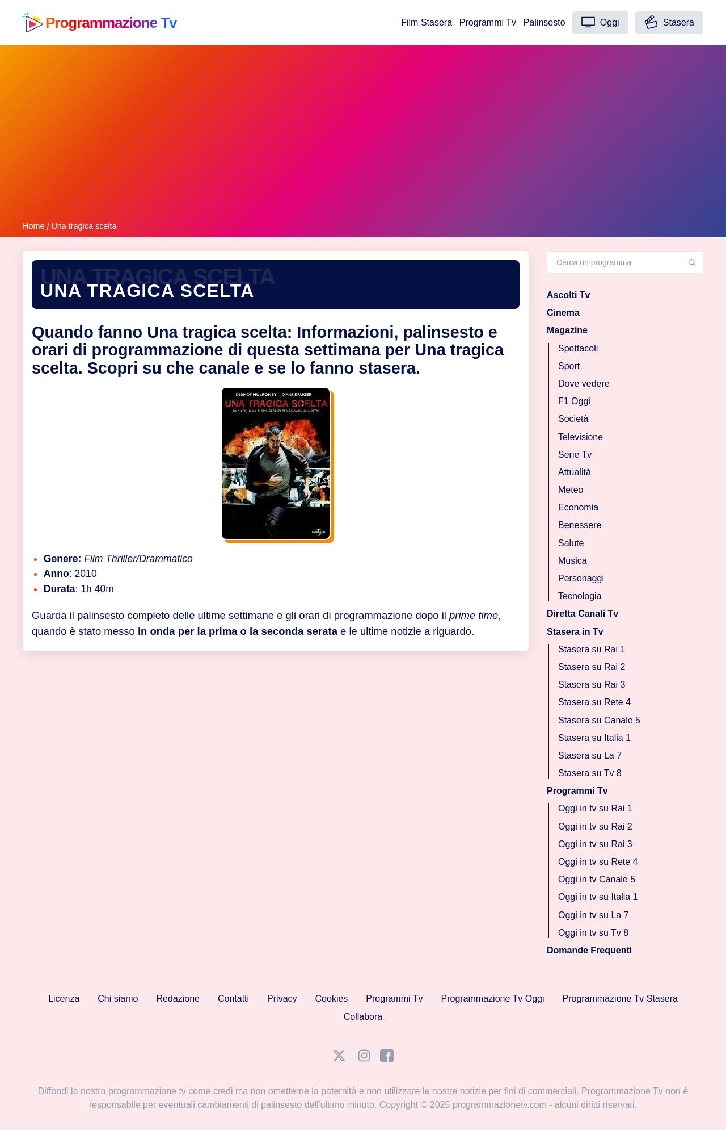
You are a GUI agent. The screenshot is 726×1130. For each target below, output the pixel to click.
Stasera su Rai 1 (591, 649)
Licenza (63, 998)
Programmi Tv (487, 22)
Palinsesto (544, 22)
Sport (569, 365)
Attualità (574, 471)
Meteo (570, 490)
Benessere (580, 525)
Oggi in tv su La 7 (593, 914)
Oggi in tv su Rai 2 (595, 826)
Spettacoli (578, 348)
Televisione (580, 436)
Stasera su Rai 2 (591, 667)
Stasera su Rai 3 (591, 684)
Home (33, 226)
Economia (578, 507)
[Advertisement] (363, 135)
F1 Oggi (574, 401)
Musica (572, 560)
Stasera (669, 22)
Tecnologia (580, 596)
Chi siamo (118, 998)
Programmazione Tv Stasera (620, 998)
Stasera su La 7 (590, 755)
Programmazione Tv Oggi (492, 998)
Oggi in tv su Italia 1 (598, 897)
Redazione (178, 998)
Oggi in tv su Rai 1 (595, 808)
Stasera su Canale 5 (599, 720)
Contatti (233, 998)
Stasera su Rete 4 (594, 702)
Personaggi (581, 578)
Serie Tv (575, 454)
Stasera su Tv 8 (590, 773)
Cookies (331, 998)
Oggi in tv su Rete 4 (598, 862)
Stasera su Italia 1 (594, 737)
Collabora (363, 1017)
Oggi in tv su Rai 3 (595, 843)
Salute (571, 542)
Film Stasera (426, 22)
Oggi (600, 22)
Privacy (282, 998)
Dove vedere (584, 383)
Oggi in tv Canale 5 (596, 879)
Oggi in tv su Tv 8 (593, 932)
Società (573, 419)
